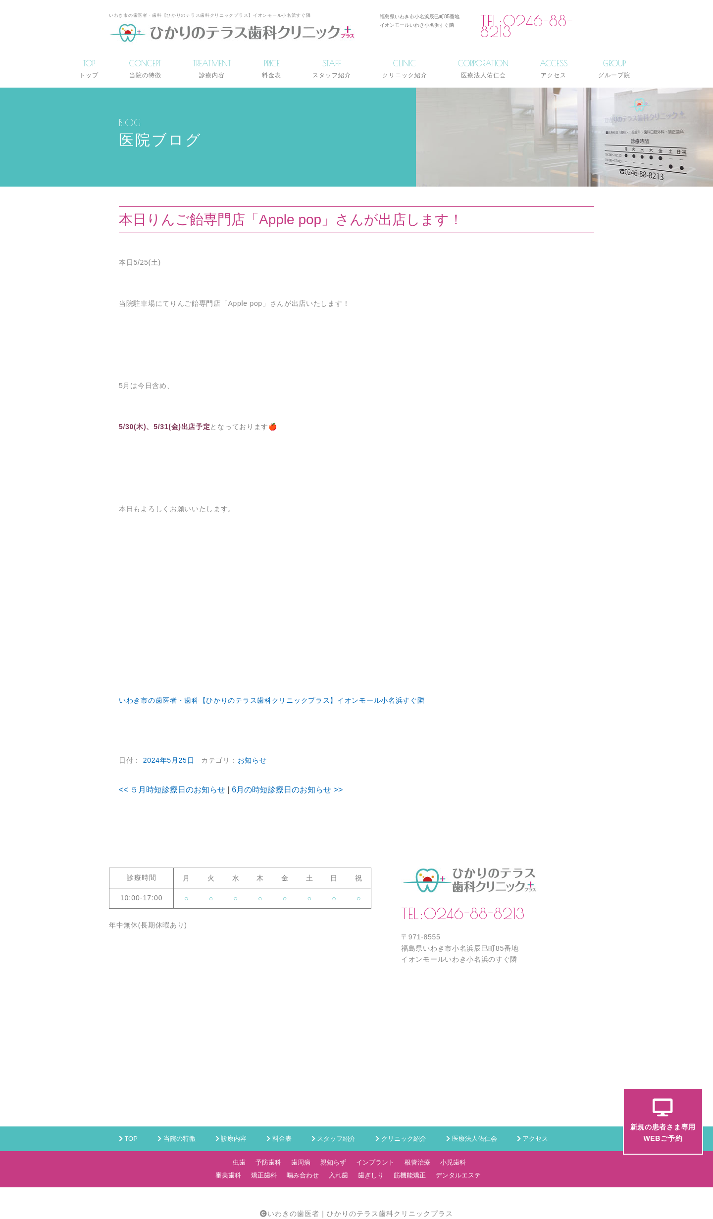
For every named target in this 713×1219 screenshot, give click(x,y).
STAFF (331, 68)
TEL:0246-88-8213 (526, 26)
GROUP (614, 68)
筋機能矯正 (410, 1175)
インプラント (375, 1162)
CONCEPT (145, 68)
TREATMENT (212, 68)
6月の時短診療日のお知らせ (287, 789)
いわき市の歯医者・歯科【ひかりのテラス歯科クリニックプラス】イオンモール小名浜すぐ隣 (271, 700)
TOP (89, 68)
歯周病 (300, 1162)
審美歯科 (228, 1175)
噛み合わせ (303, 1175)
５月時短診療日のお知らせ (172, 789)
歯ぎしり (371, 1175)
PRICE (271, 68)
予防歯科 (268, 1162)
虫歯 (239, 1162)
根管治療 (417, 1162)
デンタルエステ (458, 1175)
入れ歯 (338, 1175)
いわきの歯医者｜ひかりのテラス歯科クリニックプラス (360, 1214)
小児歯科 (453, 1162)
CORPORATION (483, 68)
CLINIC (404, 68)
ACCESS (553, 68)
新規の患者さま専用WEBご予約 (663, 1120)
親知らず (333, 1162)
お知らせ (252, 760)
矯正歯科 (264, 1175)
